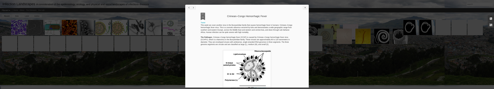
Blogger (254, 87)
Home (15, 10)
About (22, 10)
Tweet (203, 23)
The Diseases (31, 10)
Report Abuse (262, 87)
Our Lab (41, 10)
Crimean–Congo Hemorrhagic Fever (247, 16)
